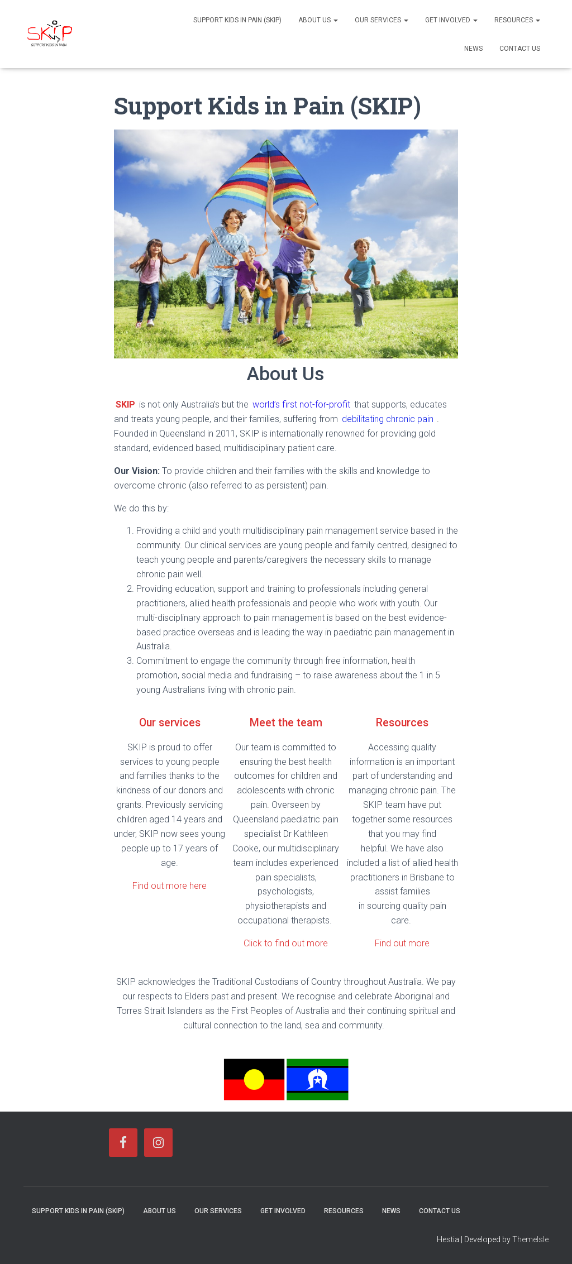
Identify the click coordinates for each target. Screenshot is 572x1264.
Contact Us (519, 48)
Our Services (381, 20)
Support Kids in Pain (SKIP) (237, 20)
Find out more (402, 942)
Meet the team (285, 722)
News (473, 48)
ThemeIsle (530, 1238)
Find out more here (169, 885)
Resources (517, 20)
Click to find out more (286, 942)
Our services (170, 722)
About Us (318, 20)
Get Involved (451, 20)
